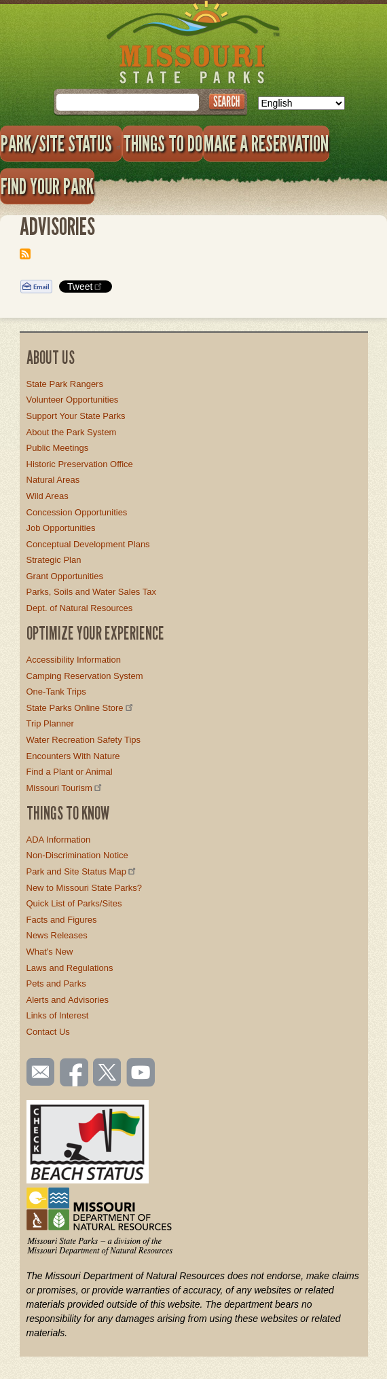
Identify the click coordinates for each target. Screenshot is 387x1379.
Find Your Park (47, 186)
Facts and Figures (61, 920)
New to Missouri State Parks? (84, 888)
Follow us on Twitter (106, 1073)
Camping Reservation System (84, 676)
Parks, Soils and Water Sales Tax (91, 592)
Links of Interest (57, 1015)
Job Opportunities (61, 528)
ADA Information (58, 839)
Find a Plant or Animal (69, 772)
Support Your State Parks (76, 416)
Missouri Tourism (65, 788)
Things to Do (162, 143)
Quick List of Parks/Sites (74, 903)
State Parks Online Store (80, 708)
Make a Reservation (266, 143)
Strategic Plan (53, 560)
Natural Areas (53, 480)
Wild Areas (47, 496)
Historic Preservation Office (79, 464)
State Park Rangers (64, 384)
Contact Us (48, 1032)
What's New (49, 951)
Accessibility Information (73, 660)
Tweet (85, 286)
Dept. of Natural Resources (79, 608)
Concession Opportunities (77, 512)
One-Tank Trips (56, 691)
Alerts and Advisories (67, 1000)
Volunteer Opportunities (72, 399)
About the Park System (71, 432)
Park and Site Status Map (82, 871)
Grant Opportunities (64, 576)
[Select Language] (301, 103)
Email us (37, 1072)
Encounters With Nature (73, 756)
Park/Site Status (61, 143)
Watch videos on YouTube (141, 1073)
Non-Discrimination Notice (77, 855)
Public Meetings (57, 448)
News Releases (57, 935)
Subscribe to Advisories (25, 254)
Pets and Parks (56, 983)
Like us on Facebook (75, 1073)
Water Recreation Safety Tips (83, 740)
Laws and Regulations (69, 968)
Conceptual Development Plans (88, 544)
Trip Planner (50, 723)
